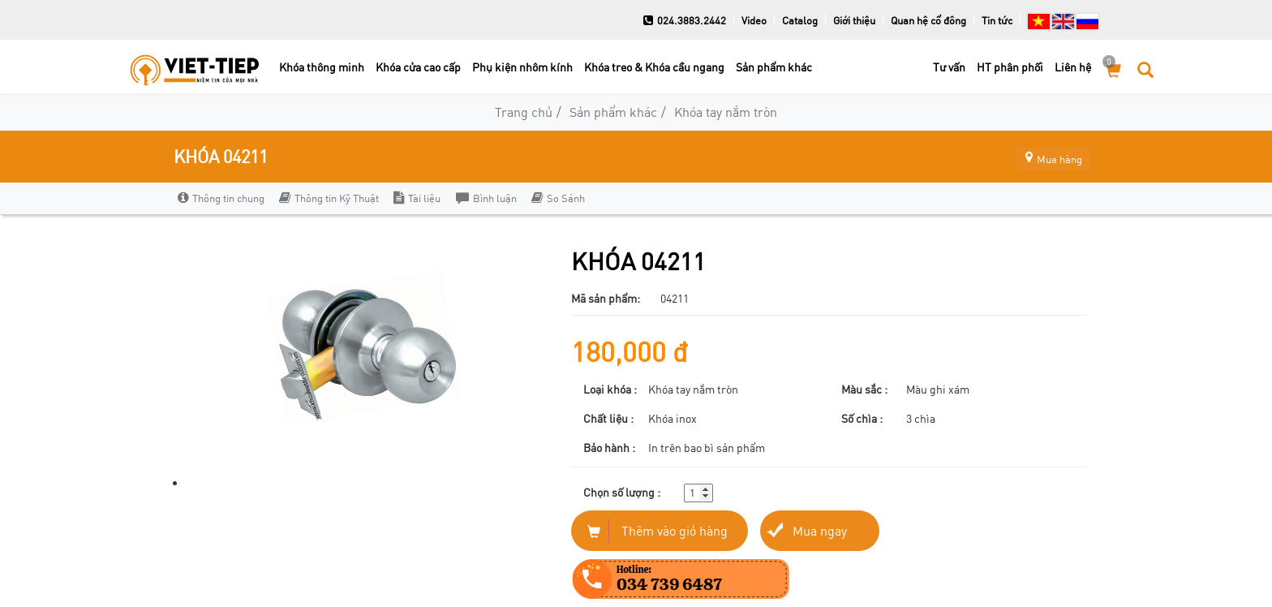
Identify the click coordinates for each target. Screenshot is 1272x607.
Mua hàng (1045, 156)
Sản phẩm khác (774, 67)
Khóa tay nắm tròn (725, 111)
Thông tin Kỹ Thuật (329, 198)
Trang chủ (523, 111)
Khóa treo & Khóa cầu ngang (654, 67)
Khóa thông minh (321, 67)
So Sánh (557, 198)
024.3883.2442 (684, 20)
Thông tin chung (221, 198)
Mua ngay (820, 530)
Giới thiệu (854, 20)
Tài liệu (416, 198)
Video (754, 20)
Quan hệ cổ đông (928, 20)
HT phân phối (1010, 67)
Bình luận (485, 198)
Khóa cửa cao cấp (418, 67)
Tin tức (997, 20)
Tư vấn (949, 67)
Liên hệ (1073, 67)
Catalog (800, 20)
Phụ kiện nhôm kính (522, 67)
